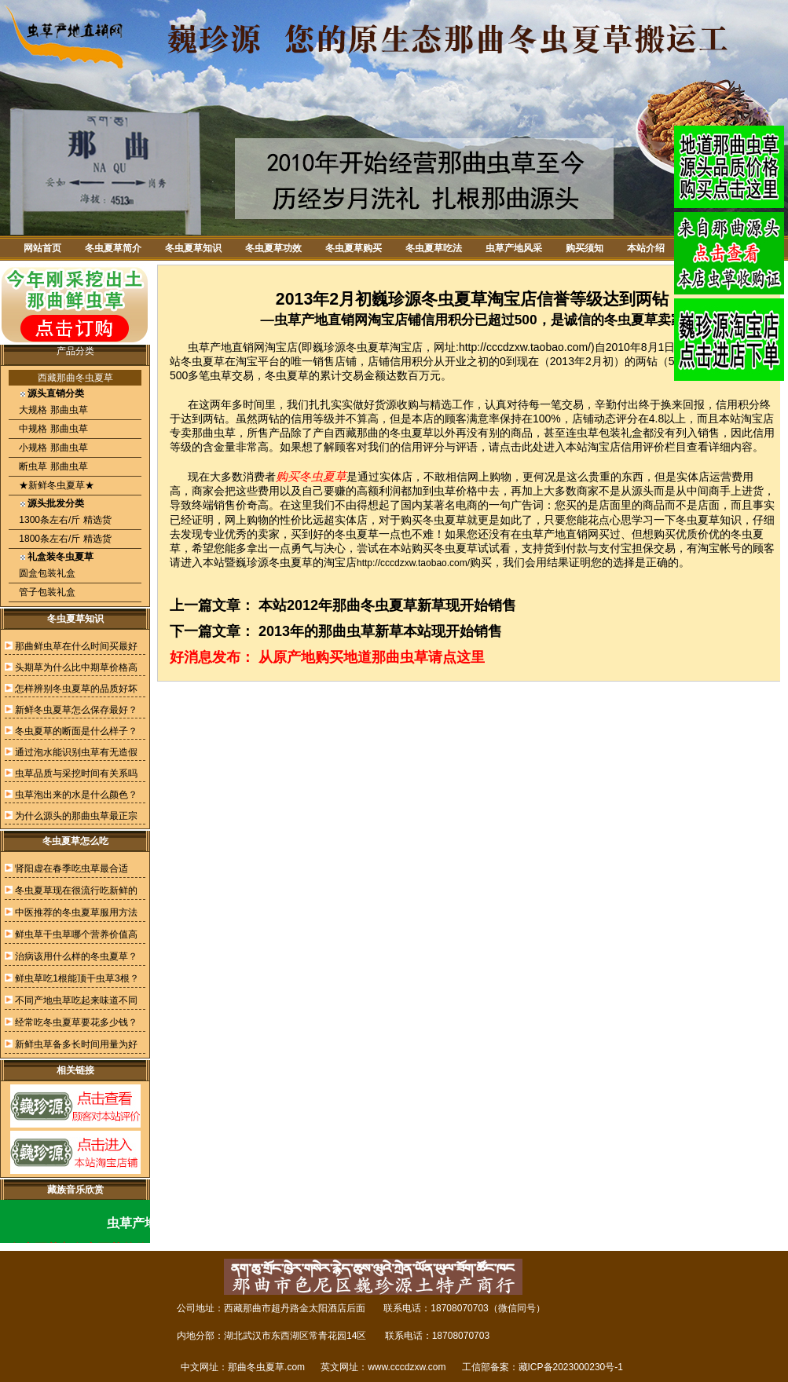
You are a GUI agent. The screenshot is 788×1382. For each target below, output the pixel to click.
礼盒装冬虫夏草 (60, 556)
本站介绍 (646, 248)
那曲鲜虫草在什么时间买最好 (76, 646)
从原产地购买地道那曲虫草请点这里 (371, 657)
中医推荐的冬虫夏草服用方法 (76, 912)
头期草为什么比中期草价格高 (76, 667)
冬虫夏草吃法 (433, 248)
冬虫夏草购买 (353, 248)
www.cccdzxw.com (406, 1367)
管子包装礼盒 (45, 592)
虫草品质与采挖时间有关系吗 (76, 773)
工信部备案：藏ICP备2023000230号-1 (542, 1367)
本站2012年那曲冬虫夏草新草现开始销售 (387, 605)
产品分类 (75, 351)
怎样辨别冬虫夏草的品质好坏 (76, 688)
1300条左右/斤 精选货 (64, 519)
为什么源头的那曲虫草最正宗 (76, 815)
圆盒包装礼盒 (45, 573)
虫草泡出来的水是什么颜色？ (76, 794)
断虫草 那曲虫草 (52, 466)
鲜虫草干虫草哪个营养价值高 (76, 934)
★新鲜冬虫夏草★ (55, 485)
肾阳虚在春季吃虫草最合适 (71, 868)
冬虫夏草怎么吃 (75, 840)
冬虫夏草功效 (273, 248)
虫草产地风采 (514, 248)
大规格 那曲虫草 (52, 409)
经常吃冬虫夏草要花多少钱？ (76, 1022)
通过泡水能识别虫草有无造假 (76, 752)
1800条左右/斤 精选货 (64, 538)
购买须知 (584, 248)
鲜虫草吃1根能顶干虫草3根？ (76, 978)
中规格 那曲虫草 (52, 428)
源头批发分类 (55, 503)
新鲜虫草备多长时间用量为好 (76, 1044)
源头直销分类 (55, 393)
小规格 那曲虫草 (52, 447)
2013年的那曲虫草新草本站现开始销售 (380, 631)
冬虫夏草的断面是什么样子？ (76, 731)
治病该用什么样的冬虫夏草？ (76, 956)
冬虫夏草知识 (193, 248)
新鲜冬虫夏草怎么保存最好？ (76, 709)
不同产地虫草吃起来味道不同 (76, 1000)
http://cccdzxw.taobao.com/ (413, 563)
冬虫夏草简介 (113, 248)
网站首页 (42, 248)
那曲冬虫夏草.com (266, 1367)
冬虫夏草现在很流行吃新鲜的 (76, 890)
